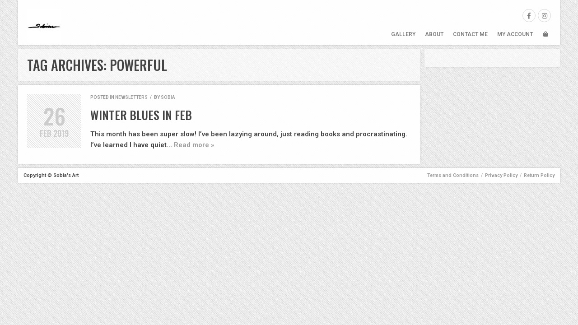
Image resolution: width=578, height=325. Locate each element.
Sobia (168, 97)
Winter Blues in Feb (141, 115)
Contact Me (470, 34)
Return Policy (539, 175)
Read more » (194, 145)
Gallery (403, 34)
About (434, 34)
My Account (515, 34)
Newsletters (131, 97)
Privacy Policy (501, 175)
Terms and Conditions (453, 175)
